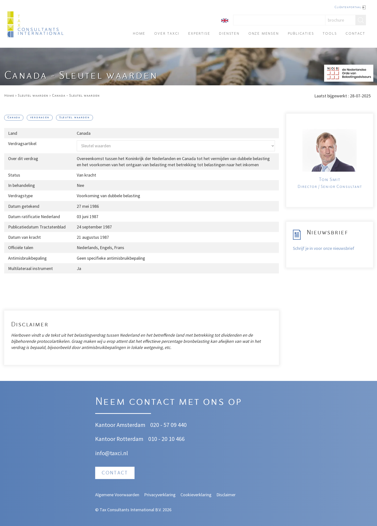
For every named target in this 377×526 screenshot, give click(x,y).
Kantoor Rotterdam (119, 439)
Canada (13, 117)
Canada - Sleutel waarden (76, 96)
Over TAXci (166, 34)
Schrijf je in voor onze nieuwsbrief (323, 248)
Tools (330, 34)
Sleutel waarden (33, 96)
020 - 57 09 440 (168, 425)
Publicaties (301, 34)
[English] (224, 20)
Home (139, 34)
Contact (355, 34)
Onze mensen (263, 34)
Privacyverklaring (160, 494)
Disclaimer (226, 494)
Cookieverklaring (196, 494)
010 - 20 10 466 (166, 439)
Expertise (199, 34)
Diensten (229, 34)
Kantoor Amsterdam (120, 425)
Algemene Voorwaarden (117, 494)
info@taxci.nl (111, 453)
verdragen (39, 117)
